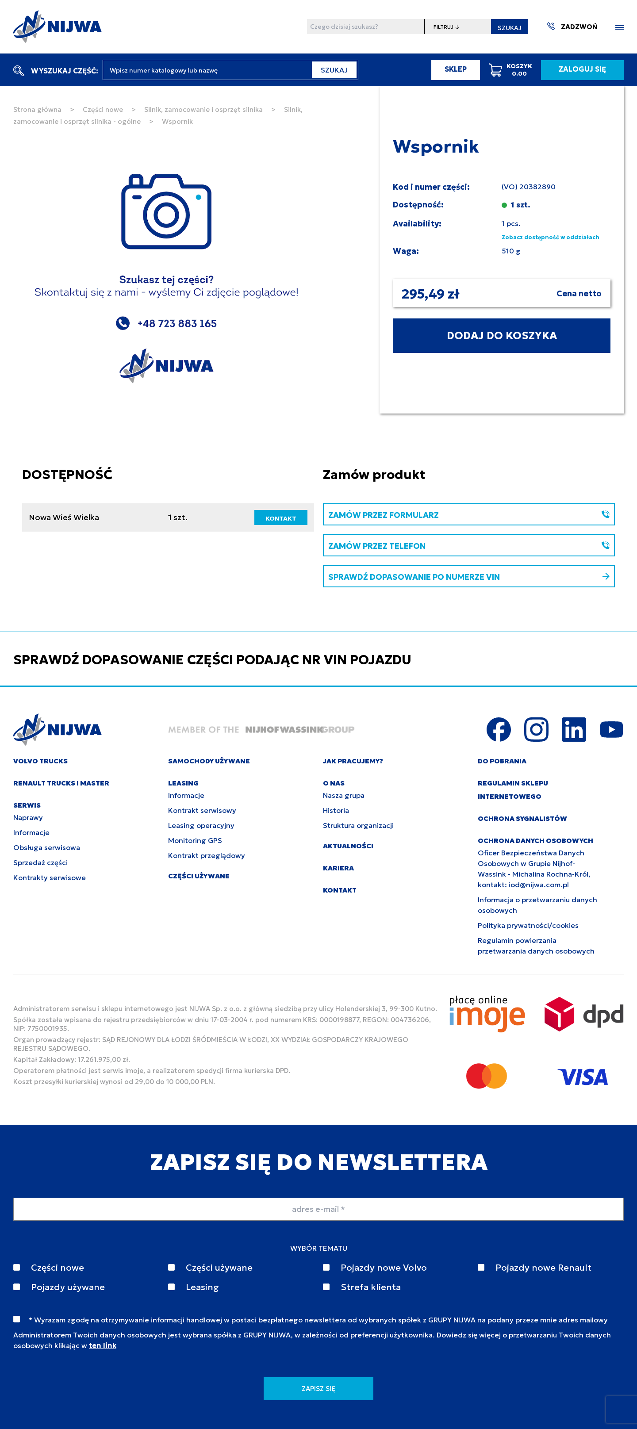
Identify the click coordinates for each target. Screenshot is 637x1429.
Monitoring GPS (195, 840)
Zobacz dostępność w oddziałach (550, 237)
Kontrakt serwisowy (202, 810)
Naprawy (28, 817)
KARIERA (338, 868)
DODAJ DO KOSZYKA (502, 335)
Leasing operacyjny (201, 825)
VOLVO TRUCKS (40, 761)
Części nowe (103, 109)
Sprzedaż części (40, 862)
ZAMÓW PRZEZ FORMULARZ (469, 515)
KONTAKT (280, 518)
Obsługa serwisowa (46, 847)
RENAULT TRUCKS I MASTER (61, 783)
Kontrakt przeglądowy (206, 855)
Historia (336, 810)
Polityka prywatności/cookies (528, 925)
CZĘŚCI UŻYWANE (199, 876)
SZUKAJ (510, 28)
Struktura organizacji (358, 825)
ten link (102, 1345)
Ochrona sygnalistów (522, 818)
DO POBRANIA (502, 761)
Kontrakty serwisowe (49, 877)
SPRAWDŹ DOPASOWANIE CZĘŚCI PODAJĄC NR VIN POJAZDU (212, 659)
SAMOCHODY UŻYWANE (209, 761)
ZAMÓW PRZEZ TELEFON (469, 546)
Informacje (31, 832)
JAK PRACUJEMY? (353, 761)
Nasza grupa (344, 795)
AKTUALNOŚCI (348, 846)
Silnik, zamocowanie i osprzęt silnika (203, 109)
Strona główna (37, 109)
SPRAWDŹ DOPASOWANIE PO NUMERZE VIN (469, 577)
